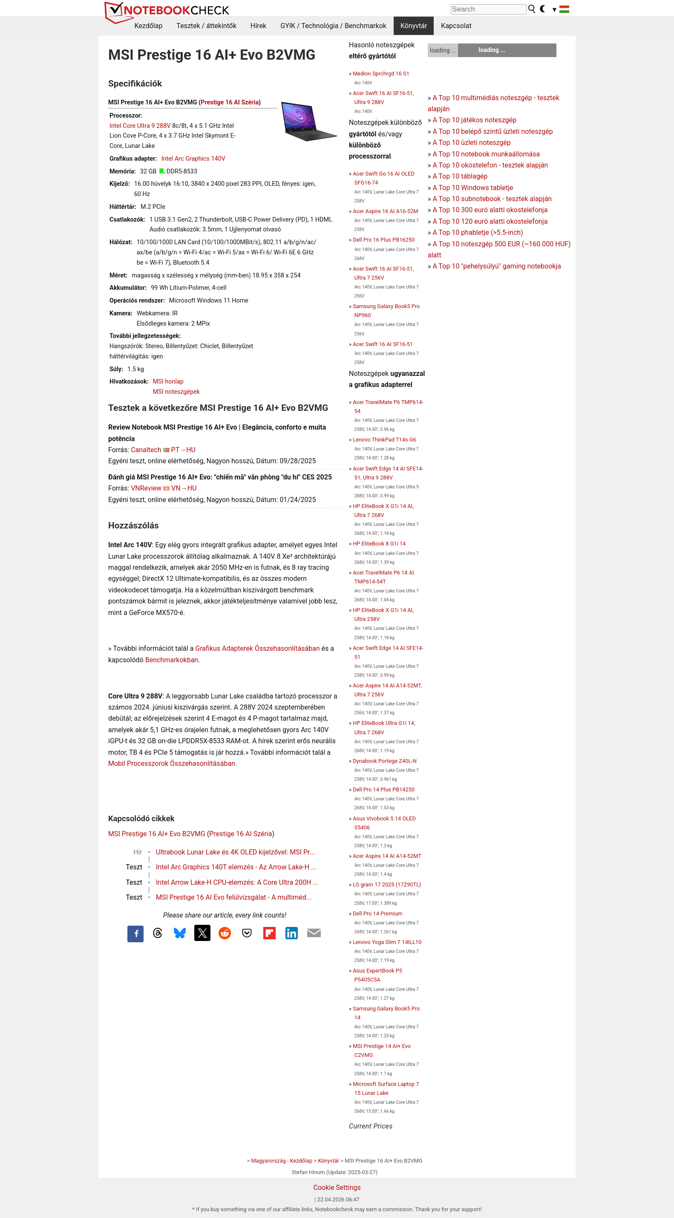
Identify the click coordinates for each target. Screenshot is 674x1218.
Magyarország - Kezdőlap (281, 1160)
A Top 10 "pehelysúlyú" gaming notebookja (496, 266)
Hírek (258, 26)
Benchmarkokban (172, 660)
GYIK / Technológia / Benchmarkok (333, 26)
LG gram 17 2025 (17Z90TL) (387, 884)
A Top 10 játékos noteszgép (474, 120)
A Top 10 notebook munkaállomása (486, 154)
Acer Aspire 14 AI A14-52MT (387, 856)
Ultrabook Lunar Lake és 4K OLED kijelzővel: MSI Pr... (235, 852)
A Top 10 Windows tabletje (472, 188)
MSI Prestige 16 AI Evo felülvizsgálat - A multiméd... (233, 897)
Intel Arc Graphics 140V (193, 158)
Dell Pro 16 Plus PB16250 (384, 240)
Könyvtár (413, 26)
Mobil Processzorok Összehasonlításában (171, 763)
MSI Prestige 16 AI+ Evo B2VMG (156, 834)
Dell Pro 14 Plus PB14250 (384, 789)
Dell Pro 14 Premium (378, 913)
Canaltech (146, 450)
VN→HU (183, 488)
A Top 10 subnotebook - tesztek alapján (492, 199)
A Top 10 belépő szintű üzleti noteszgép (492, 131)
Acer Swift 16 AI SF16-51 (383, 344)
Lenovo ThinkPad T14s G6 (384, 439)
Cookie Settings (337, 1187)
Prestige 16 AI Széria (230, 102)
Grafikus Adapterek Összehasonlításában (257, 648)
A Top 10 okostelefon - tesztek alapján (490, 165)
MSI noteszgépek (176, 391)
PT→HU (183, 450)
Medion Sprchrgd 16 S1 (381, 73)
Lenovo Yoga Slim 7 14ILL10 (387, 942)
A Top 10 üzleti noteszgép (471, 143)
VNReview (146, 488)
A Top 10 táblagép (459, 176)
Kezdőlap (149, 26)
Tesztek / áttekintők (206, 26)
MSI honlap (168, 381)
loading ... (443, 50)
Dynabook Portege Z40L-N (385, 761)
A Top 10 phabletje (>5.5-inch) (477, 232)
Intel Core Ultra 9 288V (139, 126)
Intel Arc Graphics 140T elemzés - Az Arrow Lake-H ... (236, 867)
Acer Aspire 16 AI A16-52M (385, 211)
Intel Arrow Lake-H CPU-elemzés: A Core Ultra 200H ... (237, 882)
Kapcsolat (456, 26)
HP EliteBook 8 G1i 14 (379, 543)
